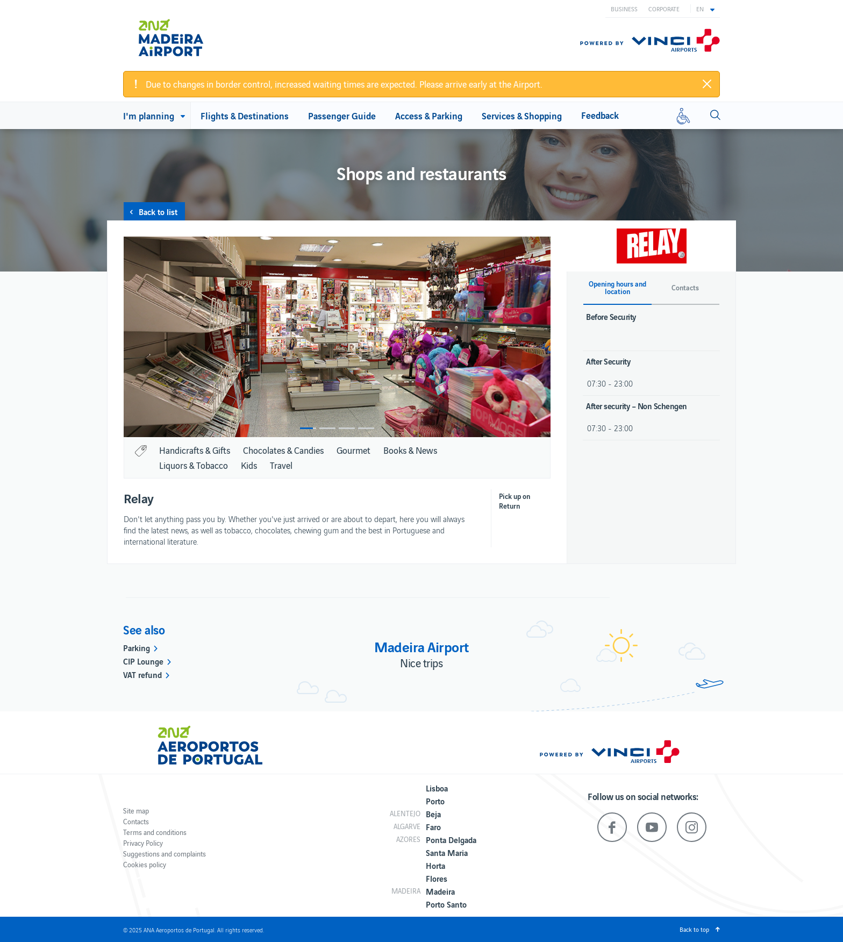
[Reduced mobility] (683, 115)
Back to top (694, 929)
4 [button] (366, 428)
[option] (337, 337)
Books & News (410, 450)
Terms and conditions (155, 832)
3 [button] (347, 428)
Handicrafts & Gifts (194, 450)
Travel (281, 465)
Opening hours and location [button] (617, 287)
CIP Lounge (143, 660)
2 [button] (327, 428)
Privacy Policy (143, 843)
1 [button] (308, 428)
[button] (705, 8)
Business (624, 8)
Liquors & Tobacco (193, 465)
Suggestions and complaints (164, 853)
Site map (136, 810)
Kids (249, 465)
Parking (136, 647)
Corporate (664, 8)
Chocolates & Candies (283, 450)
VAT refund (142, 674)
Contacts (136, 821)
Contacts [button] (685, 287)
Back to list (158, 211)
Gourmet (353, 450)
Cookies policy (144, 864)
